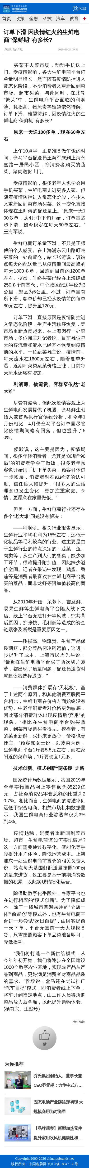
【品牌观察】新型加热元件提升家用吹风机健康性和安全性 (57, 1138)
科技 (47, 18)
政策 (20, 18)
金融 (33, 18)
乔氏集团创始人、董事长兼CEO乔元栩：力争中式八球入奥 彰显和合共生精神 (57, 1085)
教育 (74, 18)
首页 (6, 18)
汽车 (60, 18)
